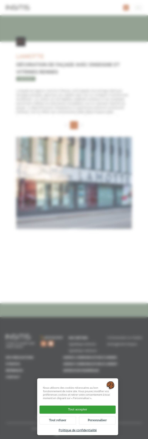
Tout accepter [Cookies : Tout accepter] (77, 409)
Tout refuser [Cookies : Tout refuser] (57, 420)
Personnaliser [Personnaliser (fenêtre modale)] (97, 420)
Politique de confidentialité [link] (78, 430)
